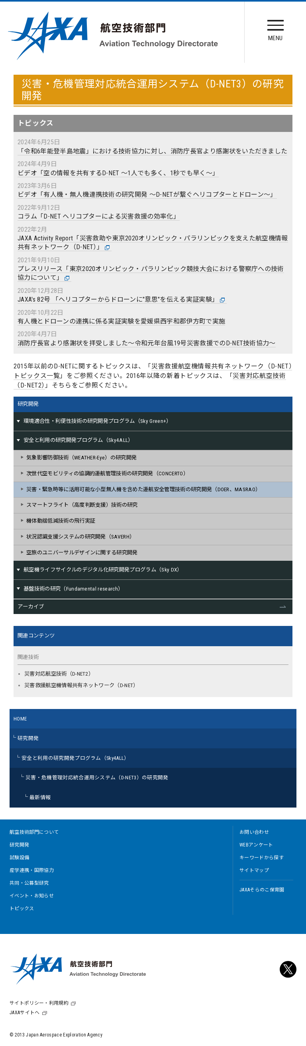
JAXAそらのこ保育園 (261, 890)
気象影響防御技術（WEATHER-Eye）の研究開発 (81, 458)
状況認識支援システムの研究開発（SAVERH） (80, 537)
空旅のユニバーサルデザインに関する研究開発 (82, 553)
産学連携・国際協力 (32, 870)
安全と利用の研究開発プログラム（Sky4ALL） (75, 758)
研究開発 (28, 404)
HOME (20, 719)
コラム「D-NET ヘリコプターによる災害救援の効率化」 (99, 216)
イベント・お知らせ (32, 896)
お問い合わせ (254, 832)
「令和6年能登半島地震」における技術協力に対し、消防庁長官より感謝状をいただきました (152, 151)
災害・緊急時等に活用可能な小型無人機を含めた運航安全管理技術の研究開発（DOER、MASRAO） (143, 489)
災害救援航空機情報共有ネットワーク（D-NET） (81, 685)
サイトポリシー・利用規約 (39, 1003)
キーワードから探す (261, 857)
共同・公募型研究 (29, 883)
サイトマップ (254, 870)
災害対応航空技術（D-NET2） (59, 674)
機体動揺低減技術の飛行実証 (60, 521)
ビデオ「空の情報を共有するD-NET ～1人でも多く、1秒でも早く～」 (118, 173)
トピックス (22, 908)
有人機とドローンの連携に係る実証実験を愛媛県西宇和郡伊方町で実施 (121, 321)
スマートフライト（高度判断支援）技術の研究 (82, 505)
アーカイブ (31, 607)
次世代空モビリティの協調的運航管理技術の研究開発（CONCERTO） (107, 474)
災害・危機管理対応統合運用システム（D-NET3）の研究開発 (97, 778)
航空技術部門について (34, 832)
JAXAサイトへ (25, 1012)
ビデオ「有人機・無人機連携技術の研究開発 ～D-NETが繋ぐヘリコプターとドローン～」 (147, 194)
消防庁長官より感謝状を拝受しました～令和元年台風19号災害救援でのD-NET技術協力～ (147, 343)
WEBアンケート (256, 845)
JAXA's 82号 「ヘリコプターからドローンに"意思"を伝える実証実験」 (121, 300)
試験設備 (19, 857)
